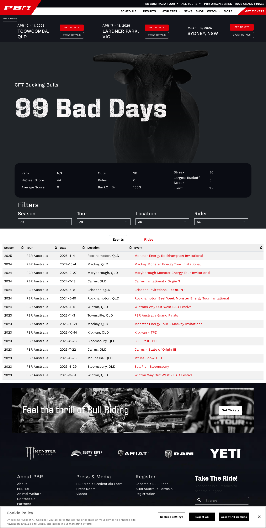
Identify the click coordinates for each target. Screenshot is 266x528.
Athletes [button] (170, 11)
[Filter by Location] (162, 221)
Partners (24, 504)
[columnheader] (13, 248)
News (188, 11)
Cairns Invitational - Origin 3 (157, 281)
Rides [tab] (148, 239)
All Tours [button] (189, 3)
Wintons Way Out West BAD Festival (163, 307)
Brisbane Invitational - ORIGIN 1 (159, 290)
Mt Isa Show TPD (148, 358)
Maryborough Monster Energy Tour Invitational (172, 273)
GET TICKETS (254, 11)
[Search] (226, 501)
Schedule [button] (129, 11)
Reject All (202, 516)
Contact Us (26, 499)
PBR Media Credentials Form (99, 484)
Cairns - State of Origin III (155, 349)
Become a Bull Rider (151, 484)
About (22, 484)
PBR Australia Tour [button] (159, 3)
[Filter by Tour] (104, 221)
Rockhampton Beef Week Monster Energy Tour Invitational (181, 298)
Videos (81, 494)
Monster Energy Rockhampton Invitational (168, 256)
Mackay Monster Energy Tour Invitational (167, 264)
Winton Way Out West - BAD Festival (163, 375)
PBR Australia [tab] (10, 18)
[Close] (259, 516)
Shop (200, 11)
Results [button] (150, 11)
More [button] (228, 11)
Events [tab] (118, 239)
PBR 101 (23, 489)
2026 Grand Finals (249, 3)
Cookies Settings (171, 516)
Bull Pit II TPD (145, 341)
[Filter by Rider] (221, 221)
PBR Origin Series (218, 3)
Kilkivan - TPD (145, 332)
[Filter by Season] (45, 221)
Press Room (86, 489)
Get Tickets (71, 27)
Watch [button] (212, 11)
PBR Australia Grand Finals (156, 315)
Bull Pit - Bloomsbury (151, 366)
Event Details (72, 35)
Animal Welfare (29, 494)
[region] (133, 517)
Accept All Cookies (234, 516)
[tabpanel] (133, 31)
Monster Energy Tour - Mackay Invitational (168, 324)
